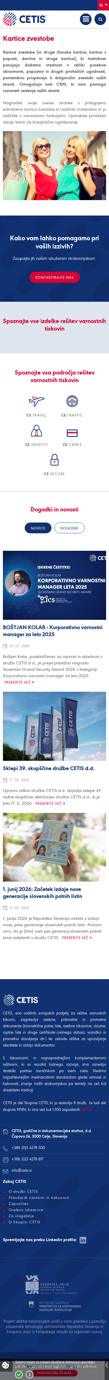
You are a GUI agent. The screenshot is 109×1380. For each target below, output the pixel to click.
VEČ (85, 1109)
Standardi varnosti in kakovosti (39, 1198)
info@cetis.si (22, 1170)
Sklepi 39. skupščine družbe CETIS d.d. (48, 769)
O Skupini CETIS (25, 1222)
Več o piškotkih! (29, 1374)
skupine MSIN (14, 1109)
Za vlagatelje (21, 1216)
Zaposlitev (19, 1204)
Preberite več (17, 682)
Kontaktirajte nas (54, 277)
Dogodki (69, 528)
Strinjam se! (19, 1374)
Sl (103, 4)
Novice (38, 528)
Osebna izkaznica (26, 1210)
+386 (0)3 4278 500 (28, 1148)
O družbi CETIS (23, 1192)
